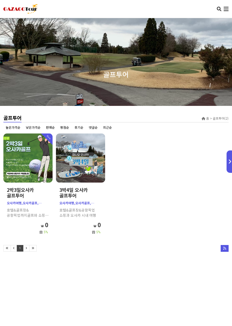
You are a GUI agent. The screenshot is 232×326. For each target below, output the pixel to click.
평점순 (64, 127)
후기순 (79, 127)
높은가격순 (13, 127)
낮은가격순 (33, 127)
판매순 (50, 127)
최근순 (107, 127)
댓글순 (93, 127)
